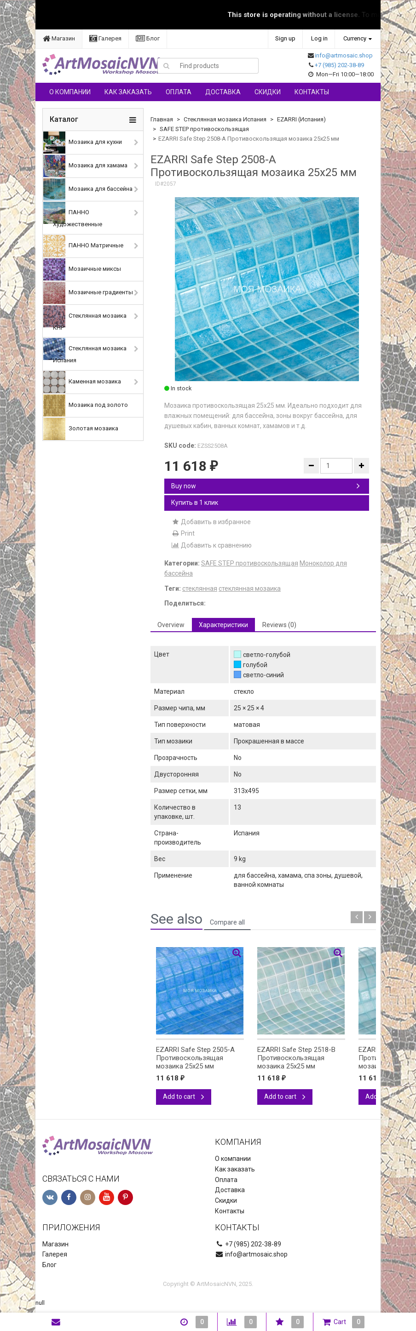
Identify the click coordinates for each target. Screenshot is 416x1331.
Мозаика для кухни (82, 142)
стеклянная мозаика (250, 588)
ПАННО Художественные (72, 215)
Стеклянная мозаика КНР (85, 318)
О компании (70, 92)
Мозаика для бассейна (88, 189)
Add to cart (183, 1096)
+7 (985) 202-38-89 (339, 65)
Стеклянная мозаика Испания (85, 351)
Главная (161, 119)
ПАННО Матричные (83, 246)
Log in (319, 38)
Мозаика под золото (85, 405)
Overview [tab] (171, 624)
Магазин (59, 38)
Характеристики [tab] (223, 624)
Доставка (223, 92)
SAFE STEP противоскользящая (204, 129)
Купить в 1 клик (194, 502)
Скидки (267, 92)
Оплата (178, 92)
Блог (148, 38)
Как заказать (128, 92)
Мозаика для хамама (85, 166)
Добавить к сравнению (211, 545)
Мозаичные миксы (82, 269)
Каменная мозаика (82, 382)
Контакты (312, 92)
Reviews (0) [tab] (279, 624)
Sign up (285, 38)
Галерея (105, 38)
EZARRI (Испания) (301, 119)
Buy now (265, 486)
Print (183, 533)
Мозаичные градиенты (88, 293)
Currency (354, 38)
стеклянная (199, 588)
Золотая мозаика (80, 429)
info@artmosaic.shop (344, 55)
